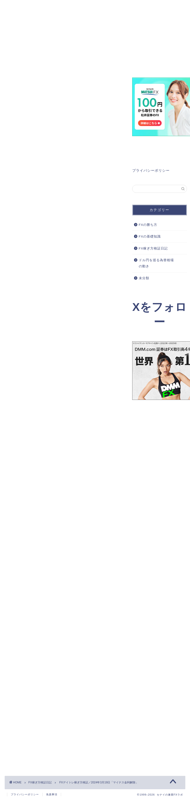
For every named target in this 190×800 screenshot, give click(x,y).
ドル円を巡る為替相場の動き (156, 263)
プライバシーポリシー (151, 170)
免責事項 (51, 794)
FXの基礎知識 (150, 236)
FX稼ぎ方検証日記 (20, 84)
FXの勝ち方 (148, 225)
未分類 (144, 278)
